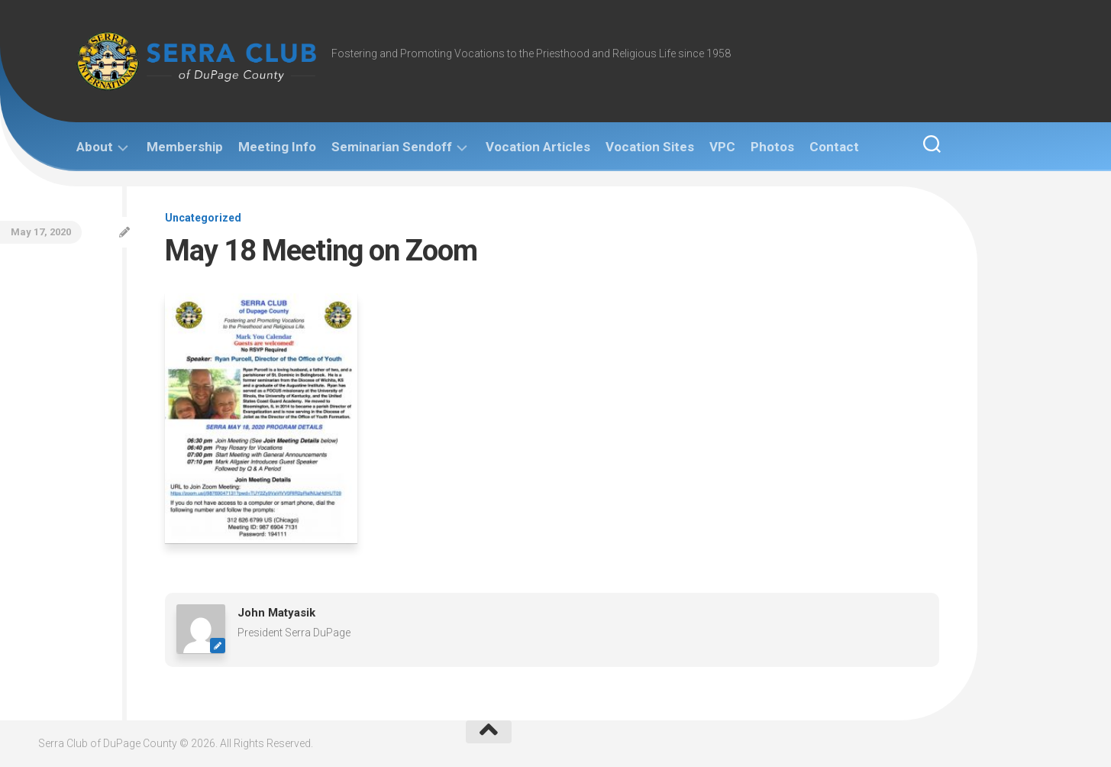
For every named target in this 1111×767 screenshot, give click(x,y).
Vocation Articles (538, 146)
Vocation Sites (650, 146)
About (94, 146)
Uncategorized (203, 218)
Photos (772, 146)
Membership (185, 146)
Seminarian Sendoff (391, 146)
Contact (834, 146)
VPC (722, 146)
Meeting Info (277, 146)
